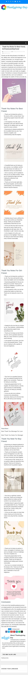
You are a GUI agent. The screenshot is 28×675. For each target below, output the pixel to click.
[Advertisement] (14, 26)
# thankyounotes (15, 629)
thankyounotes (7, 53)
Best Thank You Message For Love (12, 431)
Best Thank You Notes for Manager (12, 435)
